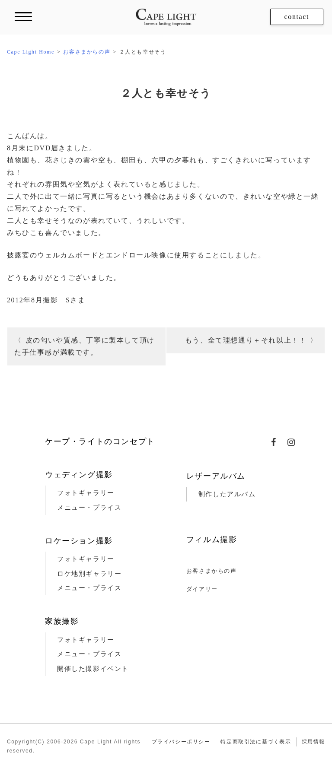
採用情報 (313, 742)
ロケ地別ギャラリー (89, 573)
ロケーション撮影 (79, 541)
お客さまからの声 (211, 571)
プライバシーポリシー (181, 742)
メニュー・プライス (89, 507)
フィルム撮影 (211, 539)
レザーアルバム (216, 476)
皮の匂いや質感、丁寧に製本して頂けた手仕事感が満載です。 (84, 346)
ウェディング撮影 (79, 474)
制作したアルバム (227, 494)
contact (296, 16)
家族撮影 (62, 621)
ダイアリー (202, 589)
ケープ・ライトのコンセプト (100, 441)
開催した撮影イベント (93, 668)
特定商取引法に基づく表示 (255, 742)
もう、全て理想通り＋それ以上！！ (246, 340)
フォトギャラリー (86, 492)
